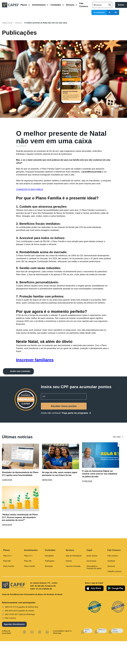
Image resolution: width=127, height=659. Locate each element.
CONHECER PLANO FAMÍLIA (29, 189)
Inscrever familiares (35, 360)
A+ (116, 12)
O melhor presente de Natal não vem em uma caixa (45, 23)
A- (110, 12)
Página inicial (7, 23)
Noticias (18, 23)
